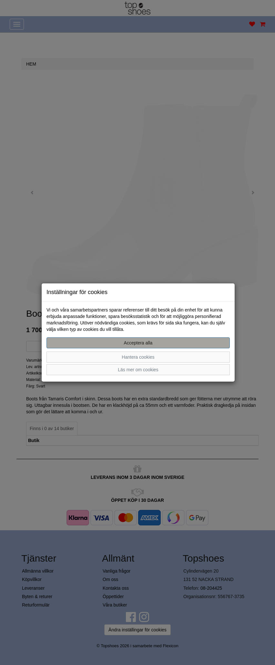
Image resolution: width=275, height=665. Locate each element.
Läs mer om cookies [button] (138, 369)
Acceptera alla (138, 342)
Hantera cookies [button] (138, 357)
